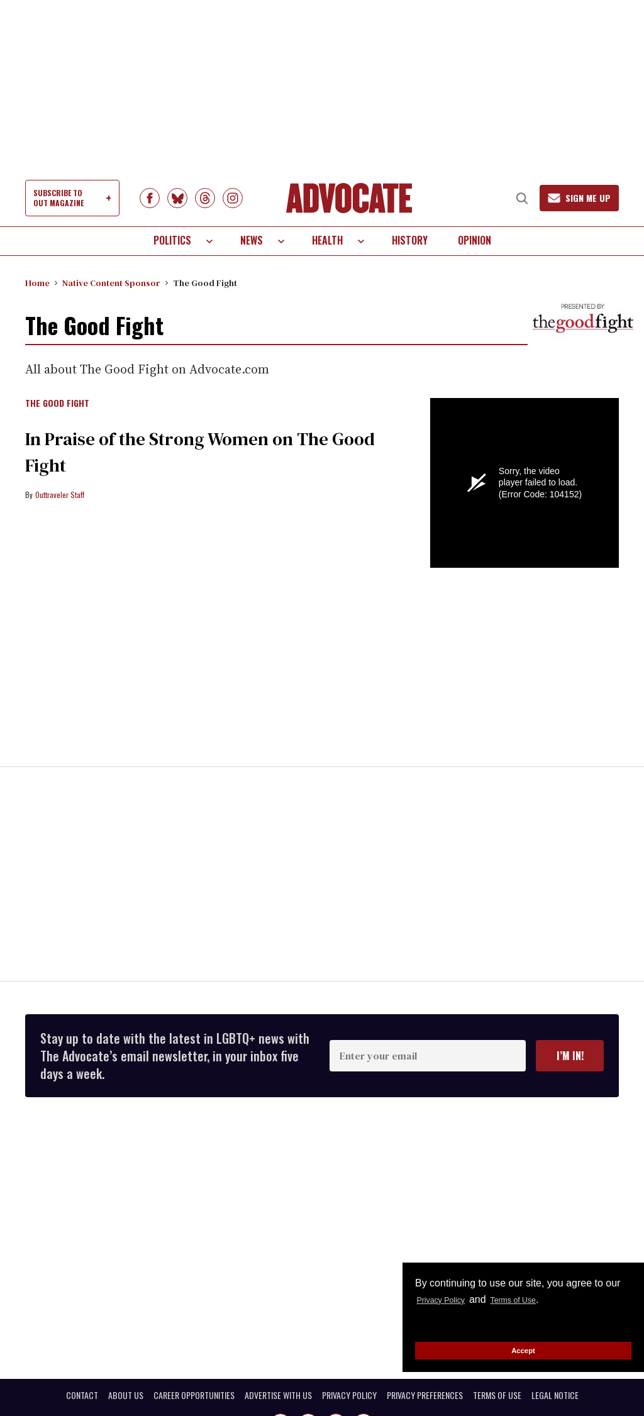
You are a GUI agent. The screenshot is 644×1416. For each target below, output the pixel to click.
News (251, 240)
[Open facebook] (150, 198)
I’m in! (570, 1055)
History (410, 240)
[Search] (504, 198)
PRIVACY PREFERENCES (425, 1395)
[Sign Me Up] (570, 198)
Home (37, 283)
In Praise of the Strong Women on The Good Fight (212, 450)
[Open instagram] (233, 198)
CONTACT (82, 1395)
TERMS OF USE (497, 1395)
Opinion (474, 240)
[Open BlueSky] (177, 198)
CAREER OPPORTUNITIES (194, 1395)
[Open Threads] (205, 198)
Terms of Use (535, 1299)
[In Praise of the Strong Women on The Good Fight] (217, 625)
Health (327, 240)
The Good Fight (57, 403)
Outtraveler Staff (59, 494)
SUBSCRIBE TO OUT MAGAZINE (58, 197)
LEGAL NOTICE (555, 1395)
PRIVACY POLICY (349, 1395)
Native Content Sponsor (111, 283)
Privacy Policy (448, 1299)
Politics (172, 240)
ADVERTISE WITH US (278, 1395)
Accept (523, 1349)
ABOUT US (125, 1395)
